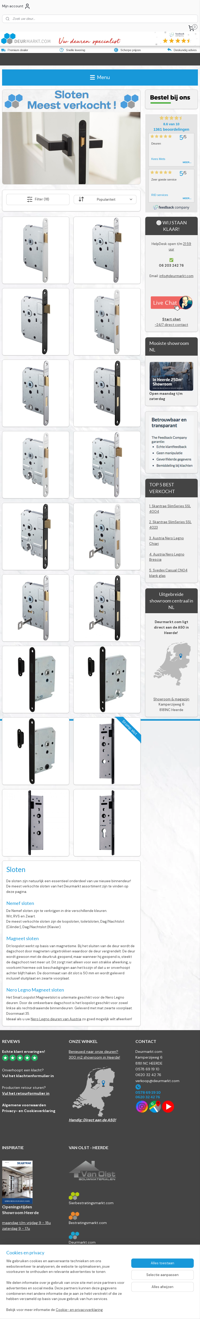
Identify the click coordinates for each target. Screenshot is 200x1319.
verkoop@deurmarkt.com (157, 1080)
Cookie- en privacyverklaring (79, 1310)
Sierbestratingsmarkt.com (91, 1203)
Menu (100, 77)
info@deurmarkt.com (176, 276)
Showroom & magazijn (171, 699)
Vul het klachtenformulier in (28, 1075)
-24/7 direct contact (171, 322)
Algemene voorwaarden (24, 1105)
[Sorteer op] (105, 199)
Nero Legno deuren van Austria (56, 1019)
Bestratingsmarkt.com (88, 1222)
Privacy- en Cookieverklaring (28, 1110)
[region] (65, 1288)
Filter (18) (38, 199)
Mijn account (16, 6)
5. (151, 570)
